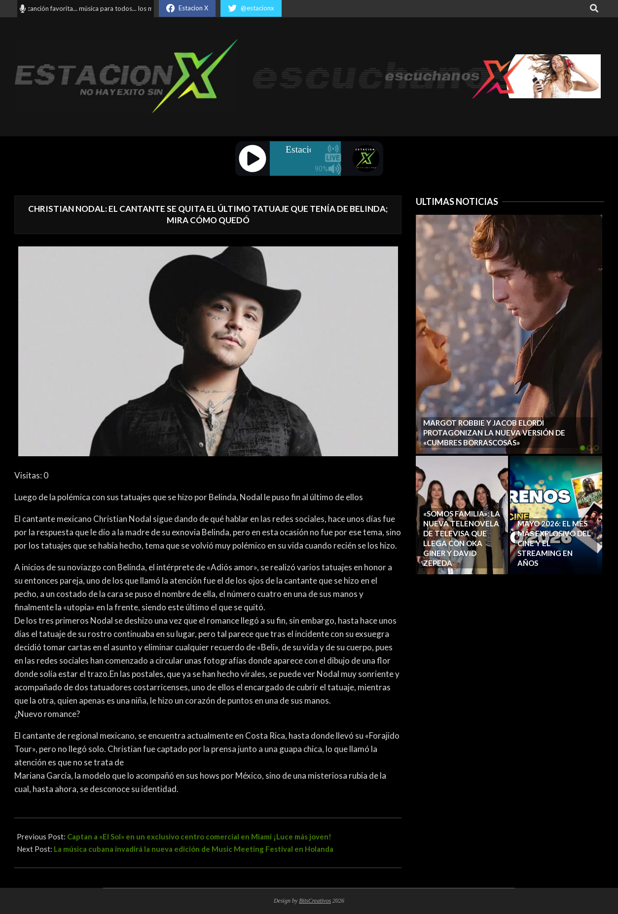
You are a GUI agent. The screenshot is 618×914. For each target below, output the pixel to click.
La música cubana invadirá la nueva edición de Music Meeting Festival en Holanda (193, 848)
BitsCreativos (315, 900)
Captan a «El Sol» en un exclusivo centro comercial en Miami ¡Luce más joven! (199, 836)
